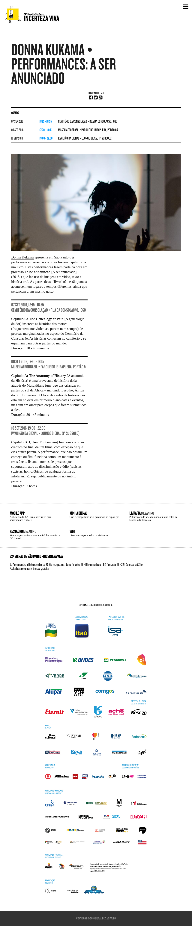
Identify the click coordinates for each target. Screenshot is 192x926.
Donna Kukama (22, 257)
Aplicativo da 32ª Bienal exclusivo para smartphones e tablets (30, 518)
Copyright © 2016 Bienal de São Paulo (96, 918)
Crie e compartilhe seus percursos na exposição (94, 517)
